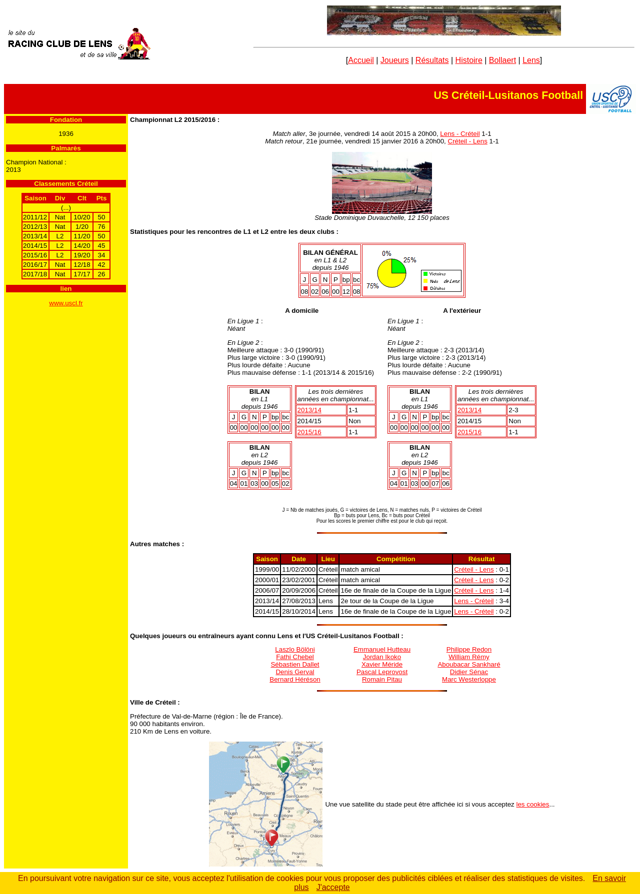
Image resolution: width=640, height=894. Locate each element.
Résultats (432, 60)
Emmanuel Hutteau (382, 649)
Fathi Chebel (295, 657)
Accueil (361, 60)
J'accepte (333, 887)
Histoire (469, 60)
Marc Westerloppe (469, 679)
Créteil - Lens (468, 141)
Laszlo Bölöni (294, 649)
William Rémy (468, 657)
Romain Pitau (382, 679)
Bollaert (502, 60)
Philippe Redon (469, 649)
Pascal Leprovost (382, 672)
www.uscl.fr (65, 303)
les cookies (533, 804)
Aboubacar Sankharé (469, 664)
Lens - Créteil (460, 133)
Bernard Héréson (295, 679)
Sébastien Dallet (294, 664)
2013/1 (310, 410)
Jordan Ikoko (382, 657)
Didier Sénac (469, 672)
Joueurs (394, 60)
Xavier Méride (382, 664)
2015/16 (310, 432)
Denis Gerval (295, 672)
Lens (531, 60)
